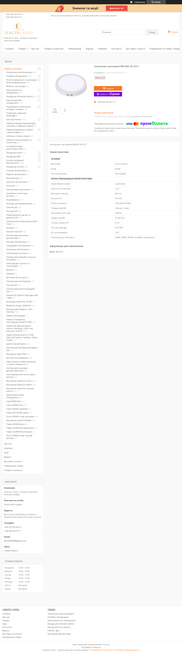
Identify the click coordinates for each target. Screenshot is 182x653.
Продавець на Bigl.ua (91, 647)
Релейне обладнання (16, 76)
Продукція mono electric (59, 627)
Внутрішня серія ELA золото (19, 380)
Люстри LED (12, 211)
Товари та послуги (13, 68)
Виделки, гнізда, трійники (18, 305)
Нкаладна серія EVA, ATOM (19, 301)
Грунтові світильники (16, 182)
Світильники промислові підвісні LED (22, 349)
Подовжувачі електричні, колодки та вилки (18, 108)
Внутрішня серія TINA (16, 354)
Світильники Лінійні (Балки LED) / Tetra (22, 222)
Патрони (10, 185)
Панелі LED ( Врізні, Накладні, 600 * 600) (22, 296)
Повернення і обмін (13, 465)
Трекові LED (12, 207)
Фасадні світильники (16, 241)
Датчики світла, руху (16, 277)
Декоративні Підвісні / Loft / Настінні (19, 310)
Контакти (116, 48)
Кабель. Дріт (54, 630)
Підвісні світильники (16, 174)
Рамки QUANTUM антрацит (19, 431)
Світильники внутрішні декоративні (17, 236)
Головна (9, 48)
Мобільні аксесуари (15, 86)
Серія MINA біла (13, 401)
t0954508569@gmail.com (15, 540)
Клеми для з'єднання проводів (16, 114)
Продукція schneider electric (61, 623)
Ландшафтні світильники (18, 245)
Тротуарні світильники (17, 249)
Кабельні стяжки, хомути (18, 136)
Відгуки (89, 48)
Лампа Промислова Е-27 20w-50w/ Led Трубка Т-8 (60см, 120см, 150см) (21, 337)
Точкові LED (12, 285)
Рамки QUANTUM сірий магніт (20, 427)
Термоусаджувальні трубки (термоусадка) (19, 131)
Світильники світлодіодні (18, 281)
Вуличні (10, 269)
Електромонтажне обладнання (15, 396)
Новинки (102, 48)
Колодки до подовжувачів (19, 203)
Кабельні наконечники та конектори (18, 141)
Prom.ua (106, 644)
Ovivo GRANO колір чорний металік (19, 436)
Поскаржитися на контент (101, 650)
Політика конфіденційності (127, 650)
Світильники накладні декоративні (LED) (17, 369)
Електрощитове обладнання (14, 101)
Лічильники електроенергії (19, 72)
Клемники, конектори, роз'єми (17, 194)
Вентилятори (12, 178)
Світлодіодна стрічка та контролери (17, 264)
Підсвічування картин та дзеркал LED (18, 216)
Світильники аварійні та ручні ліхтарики (21, 258)
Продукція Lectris (14, 152)
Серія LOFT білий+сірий (17, 412)
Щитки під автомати (16, 343)
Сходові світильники (16, 170)
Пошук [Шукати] (152, 32)
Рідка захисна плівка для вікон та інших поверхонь (21, 363)
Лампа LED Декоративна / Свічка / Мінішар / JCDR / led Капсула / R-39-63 (19, 328)
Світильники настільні (17, 253)
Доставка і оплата (135, 48)
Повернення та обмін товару (165, 48)
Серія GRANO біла (14, 405)
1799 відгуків (139, 2)
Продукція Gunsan (15, 166)
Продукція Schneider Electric (19, 96)
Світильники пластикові (18, 189)
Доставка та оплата (12, 633)
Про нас (35, 48)
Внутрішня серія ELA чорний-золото (20, 389)
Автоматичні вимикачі (17, 357)
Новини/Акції (74, 48)
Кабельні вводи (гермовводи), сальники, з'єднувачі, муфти (21, 124)
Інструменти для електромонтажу (14, 147)
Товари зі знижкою (53, 48)
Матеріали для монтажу (59, 633)
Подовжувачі (12, 199)
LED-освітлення (13, 119)
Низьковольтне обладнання (14, 91)
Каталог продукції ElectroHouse (15, 161)
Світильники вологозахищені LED (20, 290)
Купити (110, 88)
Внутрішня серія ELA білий (18, 420)
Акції (6, 452)
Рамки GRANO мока (15, 424)
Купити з (110, 94)
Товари (22, 48)
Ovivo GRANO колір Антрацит (20, 416)
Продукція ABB (13, 156)
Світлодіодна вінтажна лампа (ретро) (20, 375)
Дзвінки (10, 273)
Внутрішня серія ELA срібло (19, 384)
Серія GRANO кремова (17, 408)
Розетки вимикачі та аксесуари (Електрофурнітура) (21, 81)
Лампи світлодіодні (15, 315)
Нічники (10, 227)
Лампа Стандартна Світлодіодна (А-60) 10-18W (19, 320)
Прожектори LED (14, 231)
